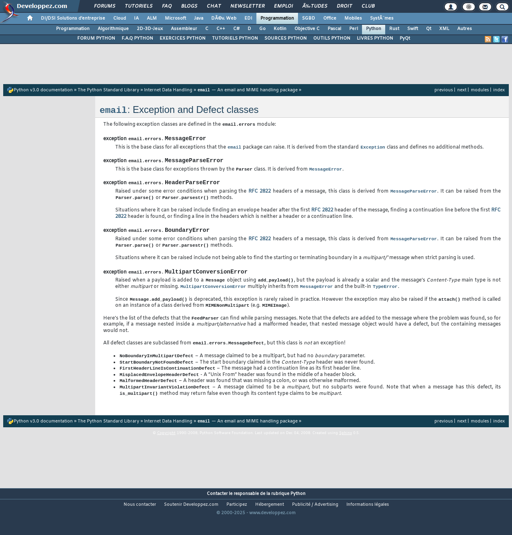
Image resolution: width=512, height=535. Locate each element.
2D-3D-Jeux (150, 29)
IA (136, 18)
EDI (248, 18)
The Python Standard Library (108, 90)
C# (236, 29)
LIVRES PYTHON (375, 38)
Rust (394, 29)
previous (443, 90)
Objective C (307, 29)
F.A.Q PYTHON (137, 38)
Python (373, 29)
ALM (152, 18)
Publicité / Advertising (315, 521)
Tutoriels (138, 6)
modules (480, 90)
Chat (214, 6)
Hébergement (269, 521)
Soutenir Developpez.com (191, 521)
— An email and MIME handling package (247, 90)
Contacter (217, 510)
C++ (220, 29)
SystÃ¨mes (382, 18)
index (499, 90)
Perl (353, 29)
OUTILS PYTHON (331, 38)
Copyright (166, 450)
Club (368, 6)
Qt (428, 29)
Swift (412, 29)
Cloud (119, 18)
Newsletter (247, 6)
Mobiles (353, 18)
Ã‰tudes (315, 6)
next (461, 90)
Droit (344, 6)
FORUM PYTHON (96, 38)
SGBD (308, 18)
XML (444, 29)
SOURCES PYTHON (285, 38)
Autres (464, 29)
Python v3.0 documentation (43, 90)
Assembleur (184, 29)
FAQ (166, 6)
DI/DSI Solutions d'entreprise (73, 18)
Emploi (283, 6)
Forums (104, 6)
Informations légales (367, 521)
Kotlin (280, 29)
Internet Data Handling (168, 90)
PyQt (405, 38)
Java (198, 18)
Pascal (334, 29)
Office (329, 18)
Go (262, 29)
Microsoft (175, 18)
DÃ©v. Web (223, 18)
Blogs (189, 6)
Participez (236, 521)
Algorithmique (113, 29)
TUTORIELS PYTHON (235, 38)
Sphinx (345, 450)
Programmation (277, 18)
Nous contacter (140, 521)
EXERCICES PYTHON (183, 38)
